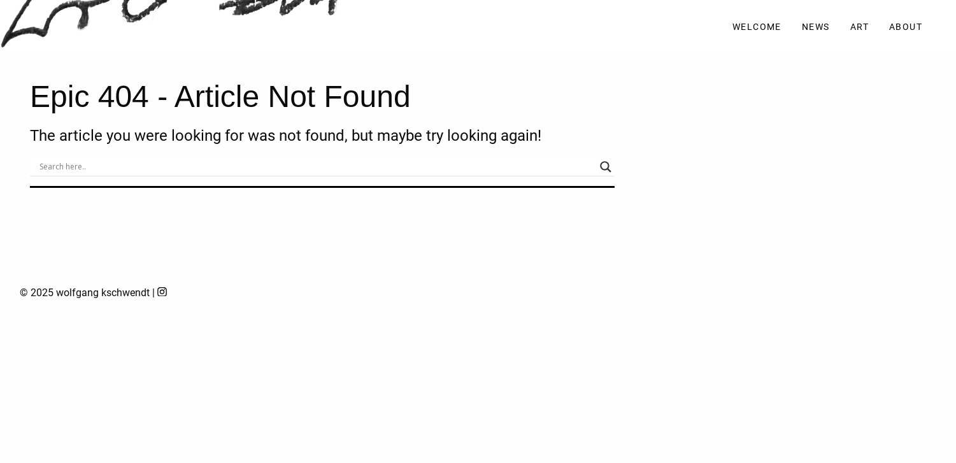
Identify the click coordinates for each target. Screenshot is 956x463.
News (816, 27)
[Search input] (316, 167)
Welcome (756, 27)
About (905, 27)
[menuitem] (757, 27)
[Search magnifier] (606, 167)
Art (859, 27)
